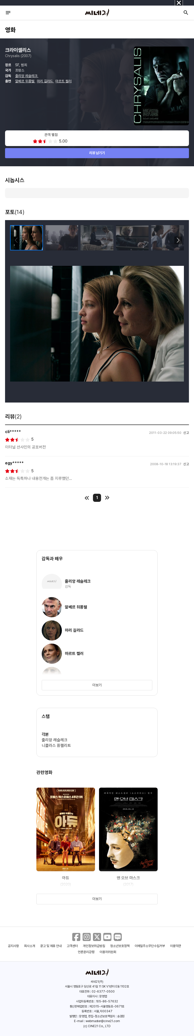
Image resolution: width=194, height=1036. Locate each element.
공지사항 (13, 946)
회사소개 (29, 946)
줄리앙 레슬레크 (26, 76)
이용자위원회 (108, 952)
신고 (186, 433)
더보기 (97, 685)
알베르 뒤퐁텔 (25, 81)
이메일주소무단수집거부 (150, 946)
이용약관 (175, 946)
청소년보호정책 (120, 946)
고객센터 (72, 946)
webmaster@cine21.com (103, 1021)
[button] (178, 240)
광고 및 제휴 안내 (51, 946)
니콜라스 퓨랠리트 (56, 745)
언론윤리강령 (86, 952)
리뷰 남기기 (97, 153)
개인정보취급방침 (94, 946)
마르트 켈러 (63, 81)
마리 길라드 (45, 81)
